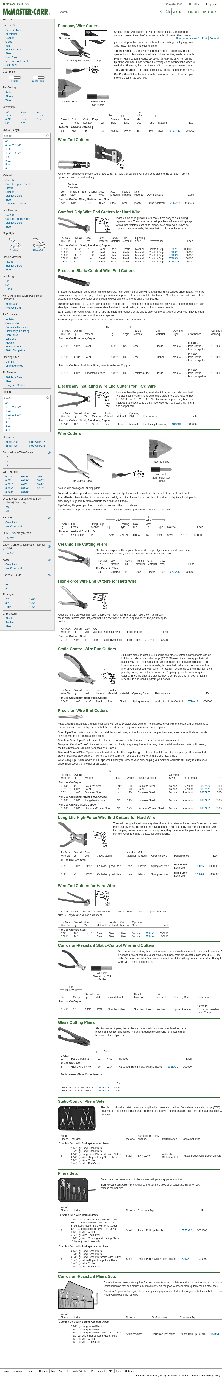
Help (118, 1371)
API (111, 1371)
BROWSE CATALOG (17, 4)
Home (6, 1371)
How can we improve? (187, 38)
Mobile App (57, 1371)
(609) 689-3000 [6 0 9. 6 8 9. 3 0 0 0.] (173, 4)
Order (175, 12)
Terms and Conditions (188, 1375)
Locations (18, 1371)
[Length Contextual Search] (27, 397)
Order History (202, 12)
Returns (31, 1371)
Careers (43, 1371)
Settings (129, 1371)
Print (204, 38)
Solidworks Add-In (76, 1371)
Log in (211, 4)
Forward (214, 38)
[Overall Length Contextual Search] (27, 136)
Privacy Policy (213, 1375)
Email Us (194, 4)
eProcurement (97, 1371)
